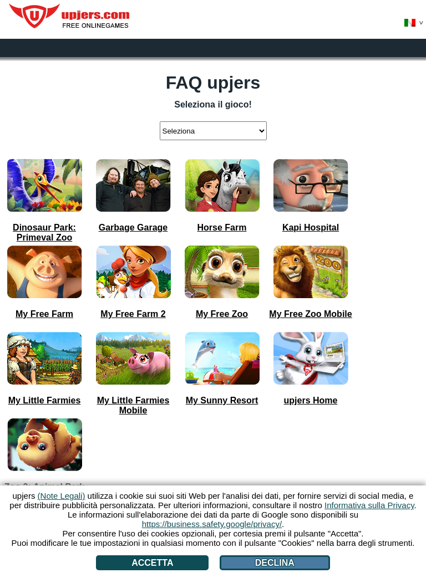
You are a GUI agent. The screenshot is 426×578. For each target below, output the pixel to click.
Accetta (152, 562)
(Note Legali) (61, 495)
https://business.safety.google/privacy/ (212, 524)
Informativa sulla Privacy (369, 505)
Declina (275, 562)
